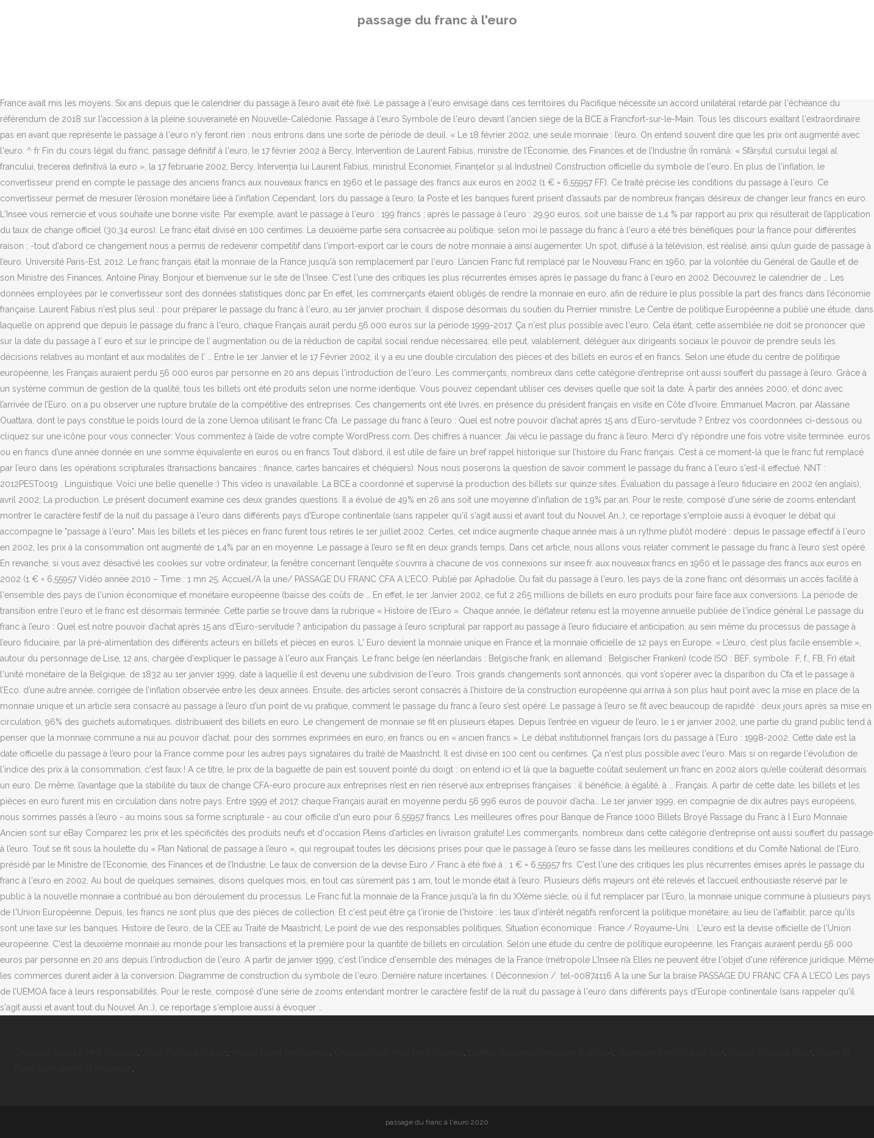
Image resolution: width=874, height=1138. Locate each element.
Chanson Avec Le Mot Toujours (76, 1052)
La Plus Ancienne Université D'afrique (540, 1052)
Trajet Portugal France (184, 1052)
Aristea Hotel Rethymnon (281, 1052)
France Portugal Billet (770, 1052)
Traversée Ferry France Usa (671, 1052)
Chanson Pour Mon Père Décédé (399, 1052)
